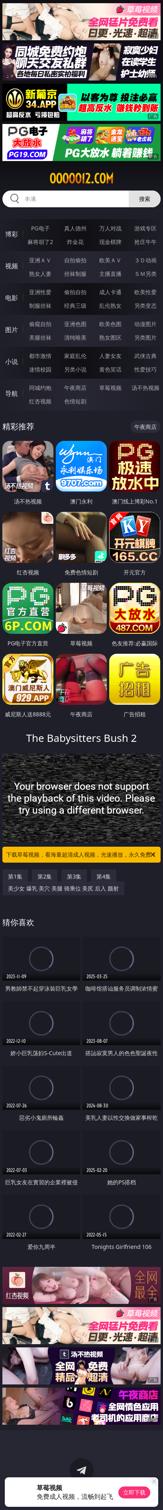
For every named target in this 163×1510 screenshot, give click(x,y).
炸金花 (75, 242)
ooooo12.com (81, 179)
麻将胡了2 (40, 242)
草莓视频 (110, 387)
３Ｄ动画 (145, 260)
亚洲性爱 (40, 292)
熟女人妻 (40, 273)
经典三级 (75, 305)
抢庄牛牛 (145, 242)
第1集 (15, 876)
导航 (11, 393)
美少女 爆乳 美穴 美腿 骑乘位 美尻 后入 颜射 (63, 888)
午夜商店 (75, 387)
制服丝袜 (40, 305)
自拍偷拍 (75, 260)
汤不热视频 (145, 387)
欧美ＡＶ (110, 260)
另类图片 (145, 337)
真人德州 (75, 228)
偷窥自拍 (40, 324)
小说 (11, 361)
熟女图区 (110, 337)
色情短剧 (75, 401)
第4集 (103, 876)
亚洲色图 (75, 324)
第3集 (74, 876)
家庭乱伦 (75, 356)
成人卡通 (110, 292)
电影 (11, 297)
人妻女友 (110, 356)
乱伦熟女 (110, 305)
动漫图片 (145, 324)
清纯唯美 (75, 337)
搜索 (144, 199)
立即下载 (134, 1492)
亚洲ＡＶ (40, 260)
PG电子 (40, 228)
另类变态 (145, 305)
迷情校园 (40, 369)
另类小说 (75, 369)
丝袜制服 (75, 273)
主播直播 (110, 273)
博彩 (11, 234)
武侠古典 (145, 356)
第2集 (44, 876)
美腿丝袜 (40, 337)
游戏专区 (145, 228)
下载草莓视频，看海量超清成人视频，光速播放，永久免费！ (81, 854)
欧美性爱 (145, 292)
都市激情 (40, 356)
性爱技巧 (145, 369)
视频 (11, 265)
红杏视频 (40, 401)
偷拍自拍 (75, 292)
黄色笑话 (110, 369)
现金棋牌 (110, 242)
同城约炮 (40, 387)
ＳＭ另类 (145, 273)
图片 (11, 329)
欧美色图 (110, 324)
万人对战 (110, 228)
